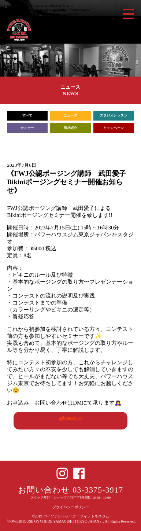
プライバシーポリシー (70, 507)
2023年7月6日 (21, 165)
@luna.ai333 (70, 418)
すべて (27, 115)
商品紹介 (71, 128)
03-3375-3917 (98, 489)
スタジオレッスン (114, 115)
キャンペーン (113, 128)
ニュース (71, 115)
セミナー (27, 128)
